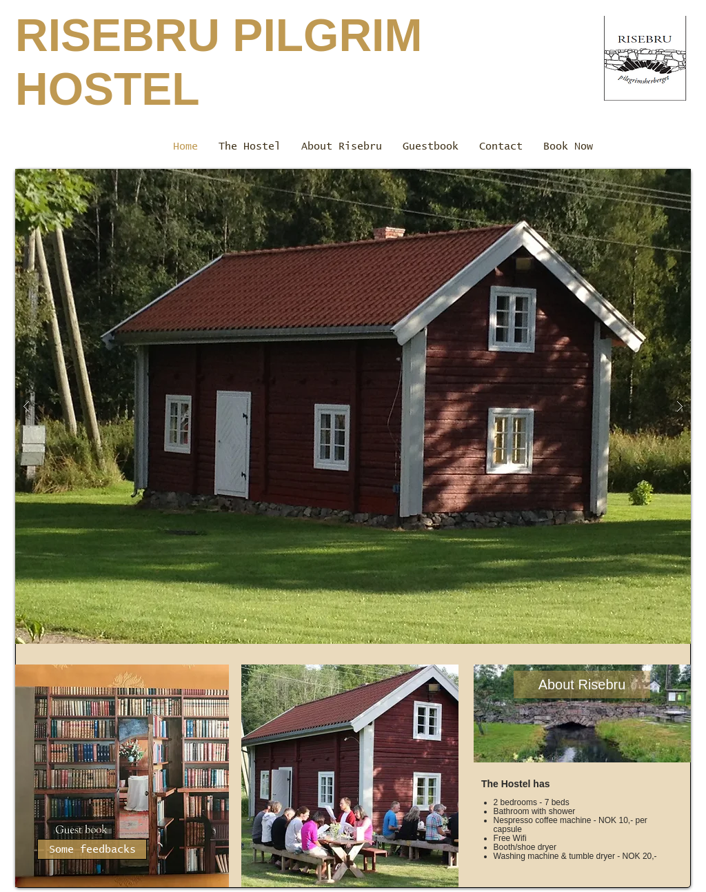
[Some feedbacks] (92, 849)
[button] (353, 406)
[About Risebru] (582, 684)
